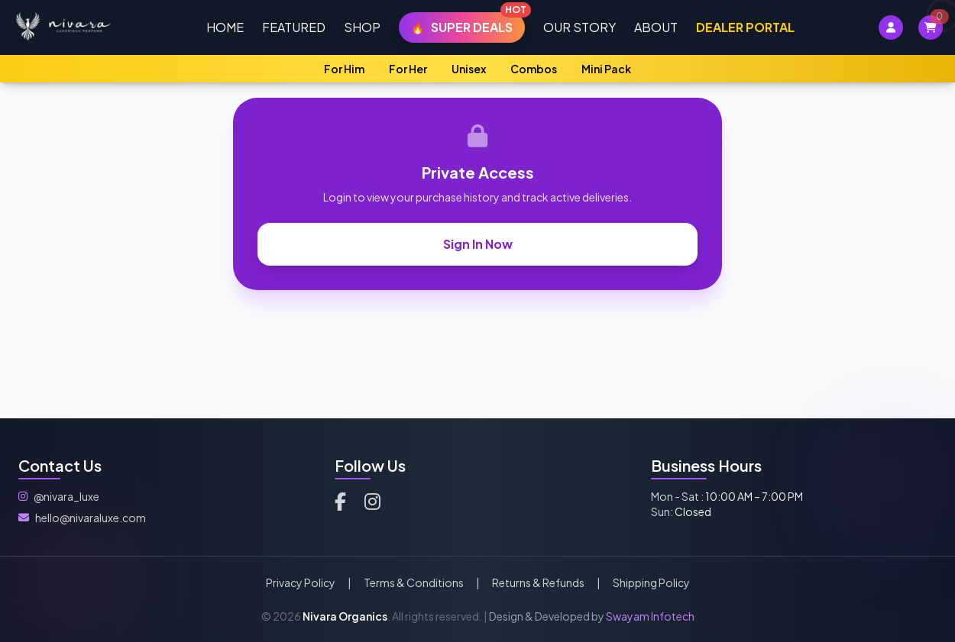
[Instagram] (372, 501)
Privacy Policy (300, 582)
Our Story (579, 27)
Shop (362, 27)
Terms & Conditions (414, 582)
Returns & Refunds (538, 582)
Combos (533, 69)
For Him (344, 69)
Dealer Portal (745, 27)
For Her (408, 69)
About (656, 27)
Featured (293, 27)
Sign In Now (478, 244)
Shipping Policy (651, 582)
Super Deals (468, 23)
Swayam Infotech (650, 616)
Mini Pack (606, 69)
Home (225, 27)
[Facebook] (340, 501)
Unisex (469, 69)
